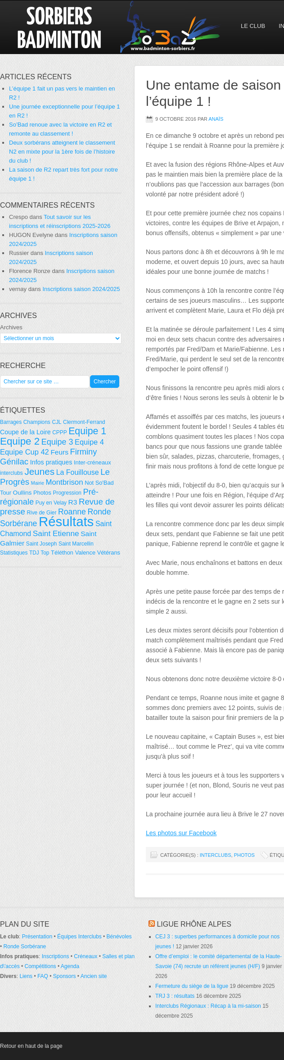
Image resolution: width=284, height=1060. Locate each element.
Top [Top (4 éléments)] (45, 553)
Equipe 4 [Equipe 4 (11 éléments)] (89, 442)
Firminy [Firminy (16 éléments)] (83, 451)
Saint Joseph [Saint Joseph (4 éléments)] (41, 544)
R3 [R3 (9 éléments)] (72, 502)
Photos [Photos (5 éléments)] (42, 492)
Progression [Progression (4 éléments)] (67, 493)
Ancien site (94, 976)
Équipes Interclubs (79, 936)
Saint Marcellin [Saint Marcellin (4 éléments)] (76, 544)
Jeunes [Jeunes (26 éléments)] (39, 471)
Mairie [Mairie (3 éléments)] (37, 483)
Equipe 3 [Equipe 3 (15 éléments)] (57, 441)
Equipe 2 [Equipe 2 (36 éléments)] (20, 441)
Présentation (37, 936)
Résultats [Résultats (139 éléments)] (66, 521)
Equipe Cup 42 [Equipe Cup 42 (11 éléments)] (24, 452)
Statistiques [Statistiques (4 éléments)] (13, 553)
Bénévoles (119, 936)
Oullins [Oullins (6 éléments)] (22, 492)
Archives (11, 327)
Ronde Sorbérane (25, 946)
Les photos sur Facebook (181, 833)
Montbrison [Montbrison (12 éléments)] (64, 482)
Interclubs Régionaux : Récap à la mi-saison (208, 1006)
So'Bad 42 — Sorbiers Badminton (79, 27)
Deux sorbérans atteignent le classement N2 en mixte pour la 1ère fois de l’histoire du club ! (62, 151)
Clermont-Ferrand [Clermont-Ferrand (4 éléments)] (84, 422)
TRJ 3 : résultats (174, 996)
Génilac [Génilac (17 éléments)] (14, 461)
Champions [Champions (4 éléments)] (36, 422)
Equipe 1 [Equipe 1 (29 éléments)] (87, 431)
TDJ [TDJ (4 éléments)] (34, 553)
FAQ (42, 976)
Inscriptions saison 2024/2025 (81, 289)
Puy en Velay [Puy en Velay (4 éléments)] (51, 503)
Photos (244, 855)
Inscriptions (55, 956)
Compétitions (40, 966)
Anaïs (215, 119)
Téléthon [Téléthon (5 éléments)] (62, 552)
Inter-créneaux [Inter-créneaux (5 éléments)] (92, 462)
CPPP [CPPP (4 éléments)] (59, 432)
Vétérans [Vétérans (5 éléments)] (108, 552)
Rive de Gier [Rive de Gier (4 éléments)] (41, 513)
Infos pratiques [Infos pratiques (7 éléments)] (51, 462)
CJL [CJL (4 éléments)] (56, 422)
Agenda (70, 966)
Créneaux (85, 956)
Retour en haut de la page (31, 1046)
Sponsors (64, 976)
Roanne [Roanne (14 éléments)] (72, 511)
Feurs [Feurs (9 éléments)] (59, 452)
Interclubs (215, 855)
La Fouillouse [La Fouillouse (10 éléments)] (77, 472)
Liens (25, 976)
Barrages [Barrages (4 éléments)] (11, 422)
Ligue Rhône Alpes (194, 924)
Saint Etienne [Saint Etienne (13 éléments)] (56, 533)
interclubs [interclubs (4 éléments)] (11, 473)
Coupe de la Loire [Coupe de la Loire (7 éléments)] (25, 432)
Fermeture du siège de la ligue (191, 986)
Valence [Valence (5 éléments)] (85, 552)
